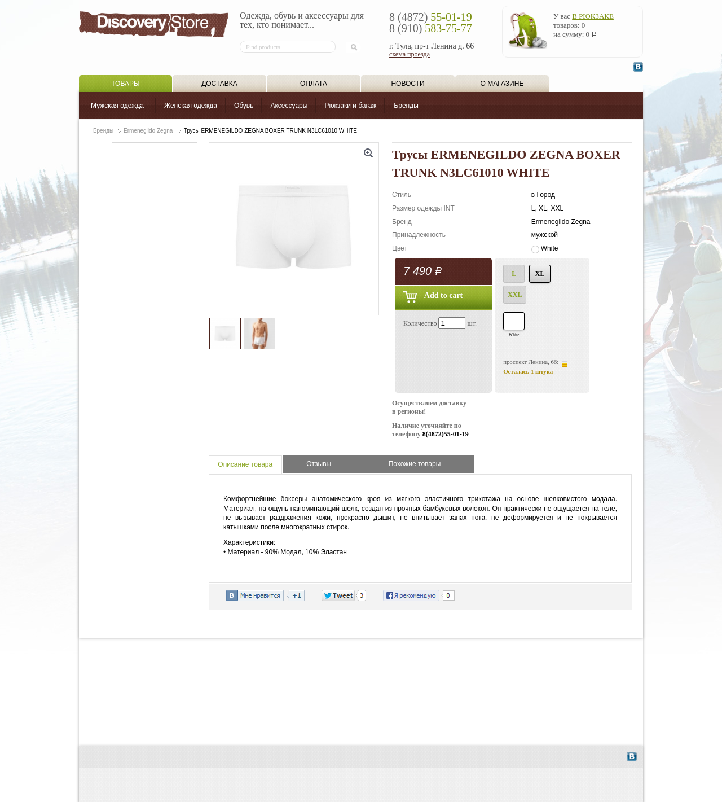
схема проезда (409, 54)
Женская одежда (190, 105)
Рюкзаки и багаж (350, 105)
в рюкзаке (593, 16)
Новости (407, 83)
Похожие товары (415, 464)
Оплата (313, 83)
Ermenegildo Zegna (148, 131)
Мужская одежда (117, 105)
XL (540, 274)
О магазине (502, 83)
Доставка (219, 83)
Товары (125, 83)
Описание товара (245, 464)
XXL (515, 295)
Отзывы (318, 464)
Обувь (244, 105)
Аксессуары (288, 105)
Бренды (406, 105)
